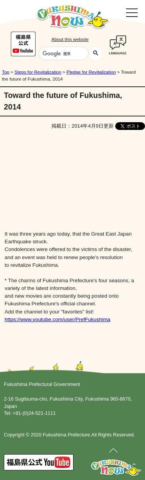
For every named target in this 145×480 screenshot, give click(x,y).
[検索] (63, 53)
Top (5, 72)
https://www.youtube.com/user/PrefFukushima (57, 319)
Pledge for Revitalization (91, 72)
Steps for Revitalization (38, 72)
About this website (70, 39)
